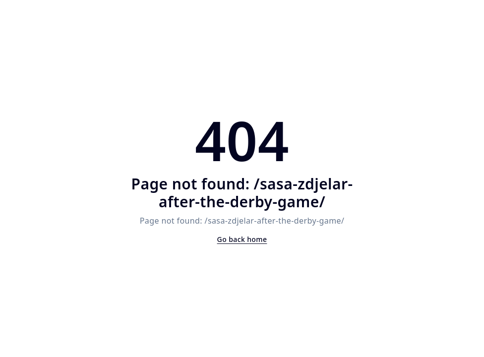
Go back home (242, 239)
